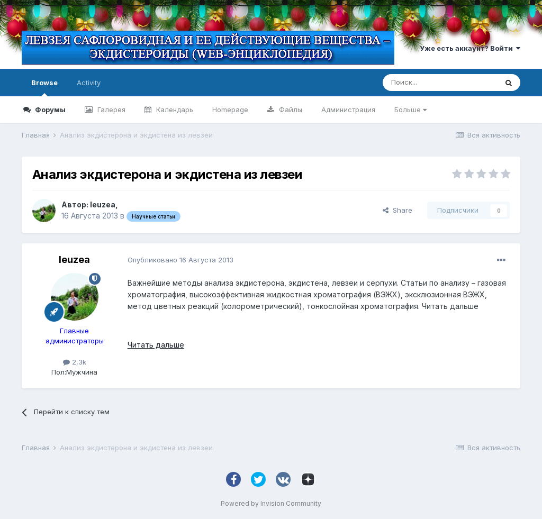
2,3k (74, 362)
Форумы (49, 109)
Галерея (110, 109)
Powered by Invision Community (271, 503)
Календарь (173, 109)
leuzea (102, 204)
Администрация (348, 109)
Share (397, 210)
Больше (410, 109)
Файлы (289, 109)
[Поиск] (440, 82)
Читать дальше (156, 344)
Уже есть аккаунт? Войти (470, 48)
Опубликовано (180, 260)
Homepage (230, 109)
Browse (44, 87)
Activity (89, 82)
